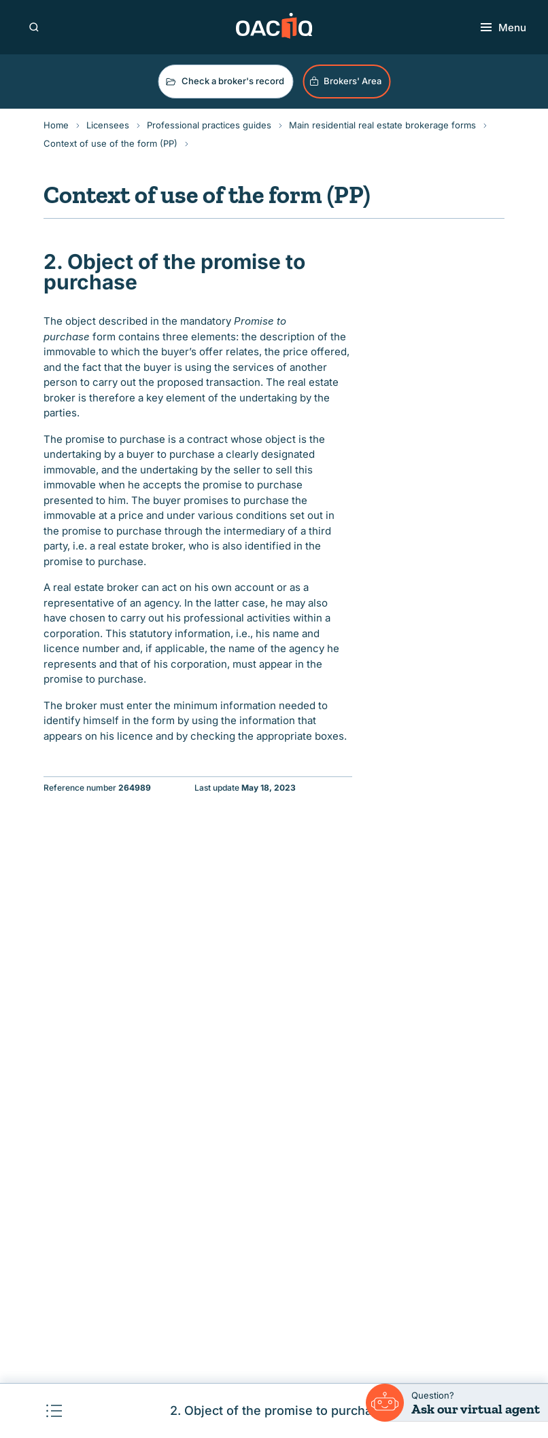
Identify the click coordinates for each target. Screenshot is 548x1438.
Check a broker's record (224, 81)
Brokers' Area (345, 81)
